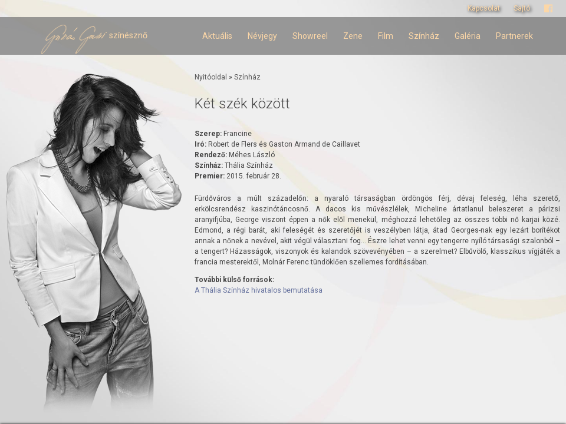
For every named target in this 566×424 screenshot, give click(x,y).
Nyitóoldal (211, 77)
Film (385, 36)
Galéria (468, 36)
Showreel (310, 36)
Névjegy (262, 36)
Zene (353, 36)
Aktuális (217, 36)
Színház (424, 36)
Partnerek (514, 36)
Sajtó (522, 8)
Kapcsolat (484, 8)
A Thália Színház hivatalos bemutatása (259, 290)
